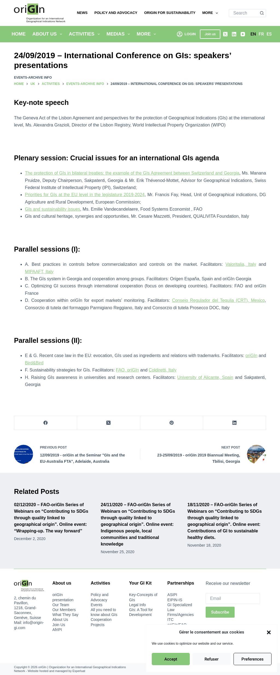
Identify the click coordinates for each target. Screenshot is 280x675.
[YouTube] (243, 34)
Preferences (252, 659)
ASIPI (172, 595)
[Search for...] (243, 13)
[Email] (233, 598)
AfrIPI (57, 629)
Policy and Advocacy (115, 13)
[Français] (261, 34)
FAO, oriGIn (127, 370)
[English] (253, 34)
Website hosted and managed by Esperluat (56, 671)
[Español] (269, 34)
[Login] (186, 34)
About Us (48, 34)
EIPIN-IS (174, 600)
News (82, 13)
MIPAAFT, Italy (39, 271)
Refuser (211, 659)
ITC (170, 619)
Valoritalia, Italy (240, 264)
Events (97, 605)
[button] (269, 632)
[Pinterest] (171, 423)
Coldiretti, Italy (162, 370)
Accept (170, 659)
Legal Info (137, 605)
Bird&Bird (34, 363)
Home (19, 34)
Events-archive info (33, 77)
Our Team (60, 605)
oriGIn (252, 355)
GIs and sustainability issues (52, 209)
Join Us (58, 625)
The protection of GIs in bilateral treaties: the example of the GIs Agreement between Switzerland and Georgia (132, 173)
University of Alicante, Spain (205, 377)
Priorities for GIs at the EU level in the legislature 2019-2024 (85, 194)
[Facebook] (45, 423)
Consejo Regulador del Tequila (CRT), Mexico (218, 300)
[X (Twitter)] (225, 34)
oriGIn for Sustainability (170, 13)
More (211, 13)
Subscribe (220, 612)
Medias (119, 34)
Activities (85, 34)
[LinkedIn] (234, 34)
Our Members (64, 610)
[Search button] (262, 13)
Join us (210, 34)
